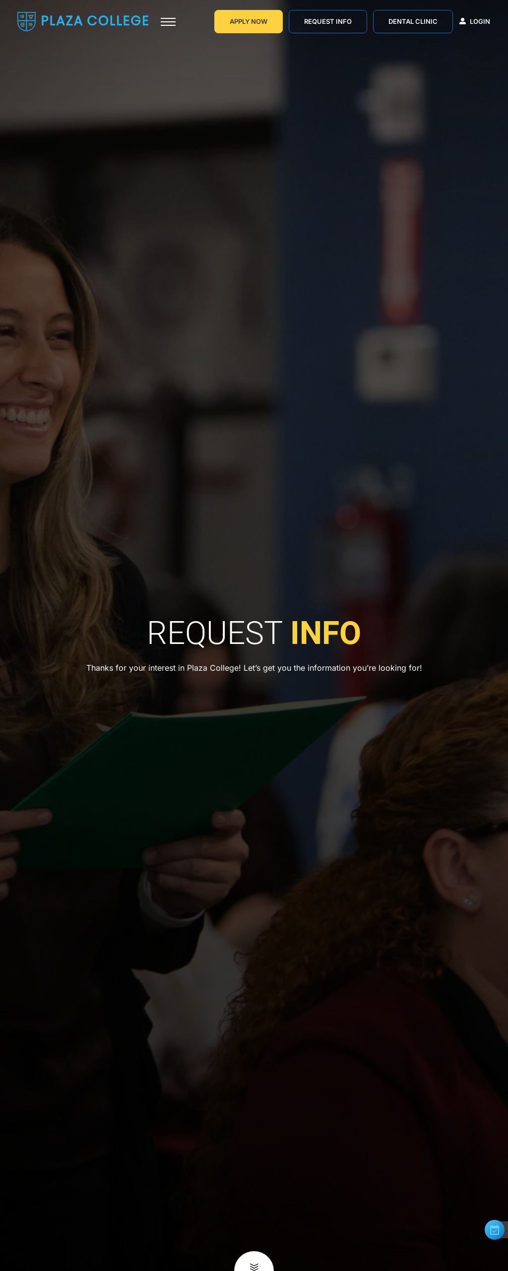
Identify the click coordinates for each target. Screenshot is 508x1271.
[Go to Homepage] (82, 21)
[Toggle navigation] (168, 21)
